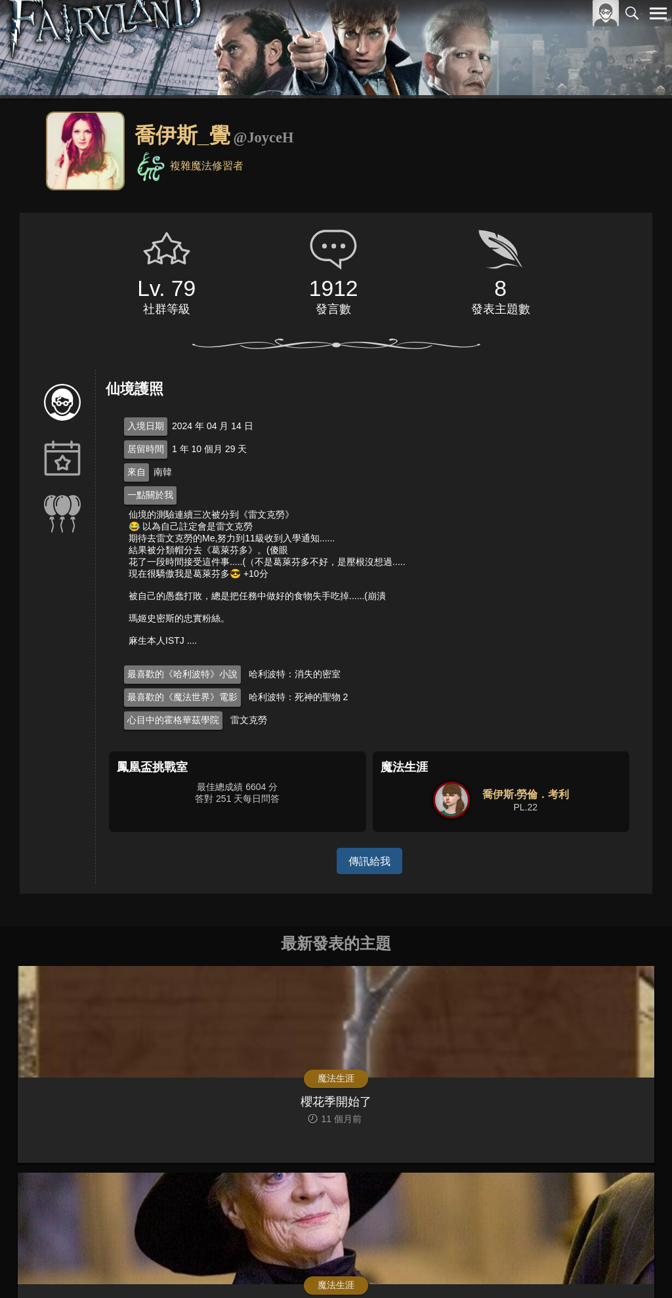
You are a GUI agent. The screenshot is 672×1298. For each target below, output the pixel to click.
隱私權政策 (590, 1266)
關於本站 (501, 1266)
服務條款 (543, 1266)
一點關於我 (150, 495)
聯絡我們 (637, 1266)
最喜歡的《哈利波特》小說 (182, 674)
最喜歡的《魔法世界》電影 (182, 697)
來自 (136, 472)
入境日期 (145, 426)
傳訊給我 (369, 860)
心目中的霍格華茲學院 (173, 720)
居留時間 (145, 449)
